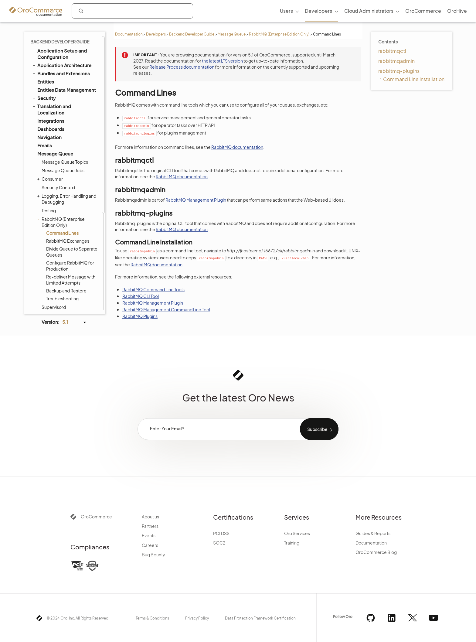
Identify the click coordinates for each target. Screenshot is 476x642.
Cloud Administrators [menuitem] (368, 11)
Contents (388, 41)
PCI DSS (221, 533)
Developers (156, 34)
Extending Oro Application (64, 271)
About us (150, 516)
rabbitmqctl (392, 51)
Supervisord (54, 159)
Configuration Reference (62, 263)
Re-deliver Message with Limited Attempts (70, 131)
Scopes (45, 231)
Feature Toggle (53, 239)
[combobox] (132, 11)
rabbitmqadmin (396, 61)
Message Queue (232, 34)
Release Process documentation (181, 67)
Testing (49, 62)
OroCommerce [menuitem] (423, 11)
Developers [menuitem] (318, 11)
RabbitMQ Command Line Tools (153, 289)
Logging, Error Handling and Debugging (67, 50)
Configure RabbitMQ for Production (70, 117)
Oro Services (297, 533)
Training (291, 542)
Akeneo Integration (58, 280)
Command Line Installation (413, 79)
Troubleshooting (62, 150)
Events (148, 535)
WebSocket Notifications (62, 222)
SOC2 (219, 542)
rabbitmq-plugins (399, 71)
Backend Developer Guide (191, 34)
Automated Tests (53, 288)
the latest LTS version (222, 60)
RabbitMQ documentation (237, 147)
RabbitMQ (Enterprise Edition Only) (279, 34)
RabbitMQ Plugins (140, 316)
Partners (150, 526)
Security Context (58, 39)
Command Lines (62, 84)
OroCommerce (96, 516)
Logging (46, 247)
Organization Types (58, 304)
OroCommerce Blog (376, 552)
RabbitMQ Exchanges (67, 92)
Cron (42, 214)
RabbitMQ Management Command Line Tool (166, 309)
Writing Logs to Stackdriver (68, 167)
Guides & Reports (372, 533)
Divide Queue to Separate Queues (71, 103)
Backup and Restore (66, 142)
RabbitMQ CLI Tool (140, 296)
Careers (150, 545)
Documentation (129, 34)
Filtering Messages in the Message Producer (66, 179)
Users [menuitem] (286, 11)
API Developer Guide (57, 296)
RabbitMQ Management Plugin (195, 200)
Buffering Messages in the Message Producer (67, 193)
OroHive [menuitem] (457, 11)
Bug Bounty (153, 554)
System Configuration (61, 255)
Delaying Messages (61, 205)
